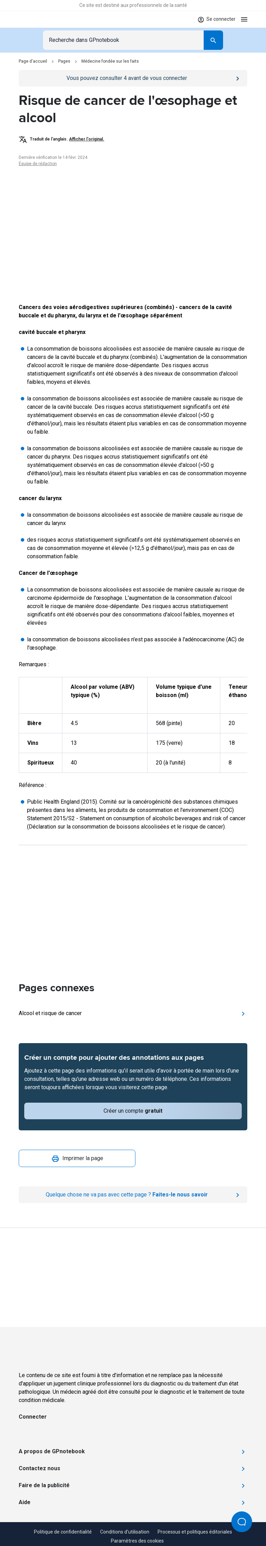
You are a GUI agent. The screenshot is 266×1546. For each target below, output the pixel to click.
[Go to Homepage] (39, 19)
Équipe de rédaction (38, 163)
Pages (64, 61)
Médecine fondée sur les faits (110, 61)
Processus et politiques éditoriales (195, 1532)
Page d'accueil (33, 61)
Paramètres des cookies (137, 1541)
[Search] (213, 40)
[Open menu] (244, 19)
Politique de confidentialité (63, 1532)
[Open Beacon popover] (241, 1521)
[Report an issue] (133, 1194)
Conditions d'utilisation (124, 1532)
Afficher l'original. (86, 139)
